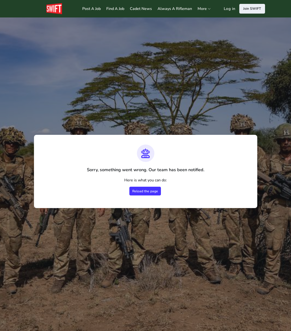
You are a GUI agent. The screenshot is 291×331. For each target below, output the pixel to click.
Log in (229, 8)
